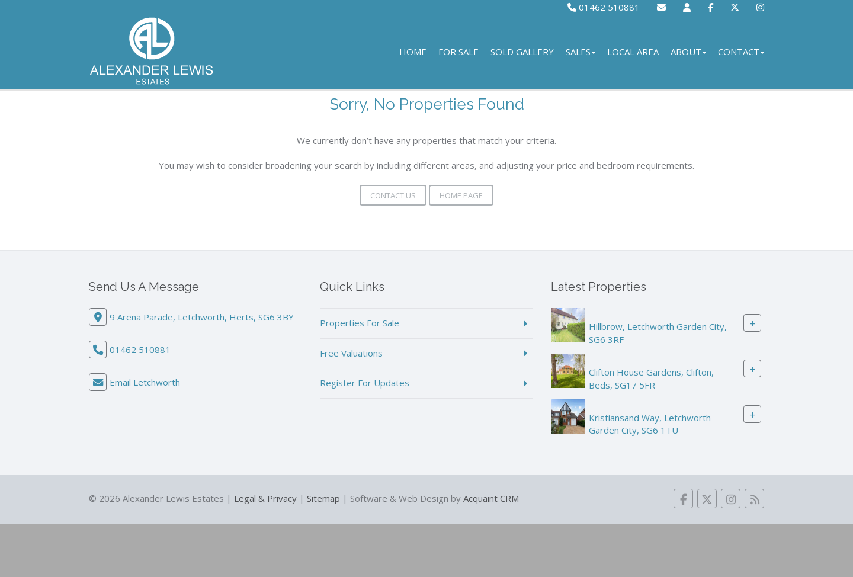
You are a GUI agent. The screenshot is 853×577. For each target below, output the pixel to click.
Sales (580, 51)
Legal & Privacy (265, 498)
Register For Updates (364, 383)
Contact (741, 51)
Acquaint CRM (491, 498)
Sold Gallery (522, 51)
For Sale (458, 51)
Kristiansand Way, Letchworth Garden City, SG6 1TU (650, 424)
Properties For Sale (359, 323)
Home (412, 51)
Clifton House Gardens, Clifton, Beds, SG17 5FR (651, 378)
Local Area (633, 51)
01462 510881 (603, 7)
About (688, 51)
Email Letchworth (145, 382)
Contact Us (393, 195)
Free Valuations (351, 353)
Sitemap (323, 498)
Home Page (461, 195)
